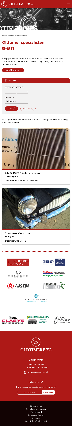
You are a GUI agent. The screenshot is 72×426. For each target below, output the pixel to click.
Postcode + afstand (14, 87)
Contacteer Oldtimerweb (36, 367)
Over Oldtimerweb (36, 364)
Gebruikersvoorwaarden (36, 409)
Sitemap (36, 418)
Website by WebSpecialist (36, 421)
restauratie (35, 119)
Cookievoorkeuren (36, 415)
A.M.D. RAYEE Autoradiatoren (22, 173)
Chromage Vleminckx (17, 233)
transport (6, 122)
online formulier (9, 64)
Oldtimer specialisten (19, 36)
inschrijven (48, 392)
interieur (15, 122)
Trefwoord (10, 97)
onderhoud (54, 119)
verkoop (45, 119)
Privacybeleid (36, 412)
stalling (64, 119)
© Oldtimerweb (36, 406)
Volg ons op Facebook (38, 372)
